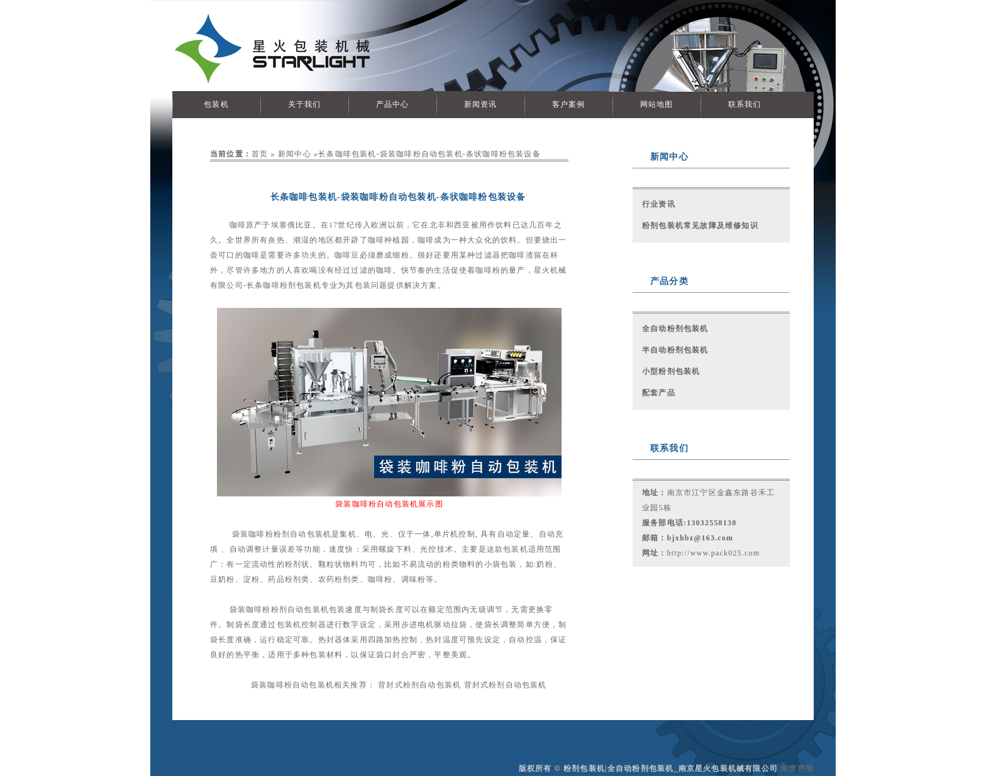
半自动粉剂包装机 (675, 350)
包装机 (216, 104)
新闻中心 (294, 154)
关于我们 (304, 104)
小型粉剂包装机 (671, 371)
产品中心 (392, 104)
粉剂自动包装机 (302, 534)
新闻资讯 (480, 104)
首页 (260, 154)
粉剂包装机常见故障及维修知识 (700, 225)
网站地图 (656, 104)
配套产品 (658, 392)
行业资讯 (658, 204)
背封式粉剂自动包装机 (419, 684)
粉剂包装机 (300, 285)
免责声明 (797, 768)
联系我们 (745, 104)
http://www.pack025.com (713, 553)
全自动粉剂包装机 (675, 328)
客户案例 (568, 104)
